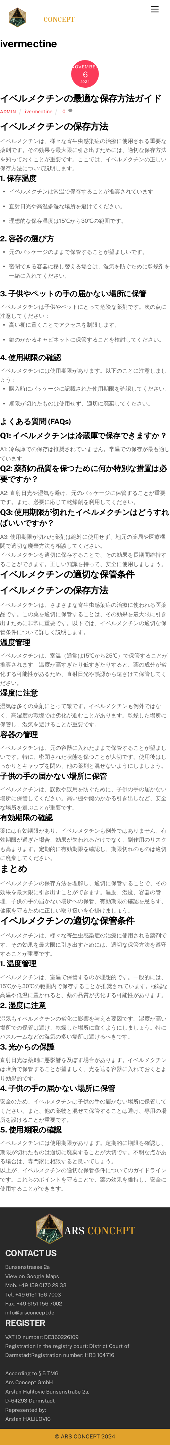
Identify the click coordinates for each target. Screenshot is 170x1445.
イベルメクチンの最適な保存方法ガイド (81, 98)
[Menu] (155, 9)
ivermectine (38, 111)
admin (8, 111)
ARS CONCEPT (80, 1436)
